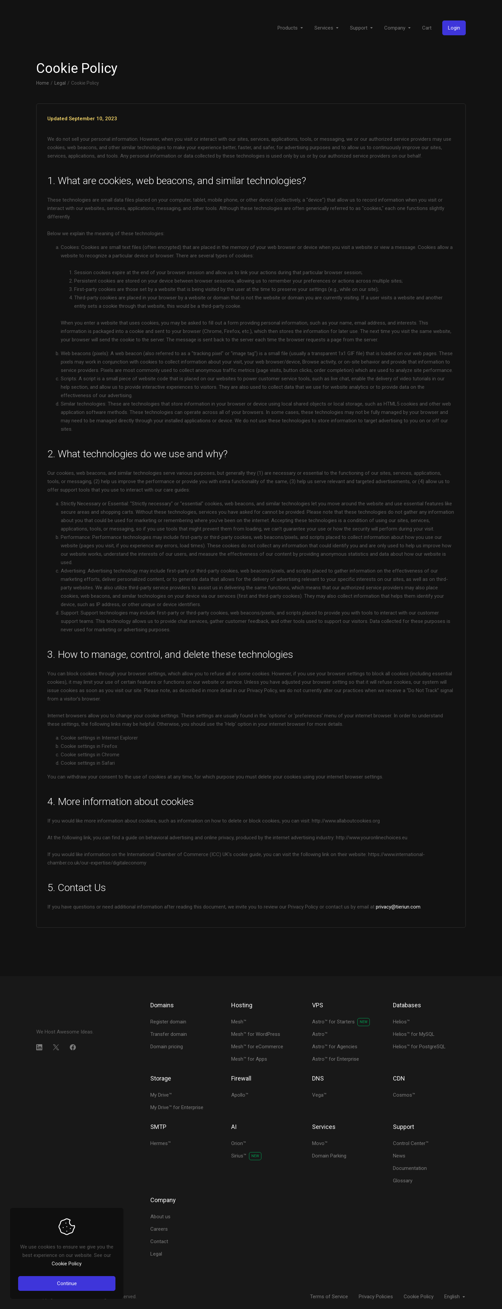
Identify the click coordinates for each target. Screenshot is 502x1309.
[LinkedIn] (39, 1047)
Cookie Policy (66, 1264)
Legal (60, 83)
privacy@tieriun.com (398, 907)
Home (42, 83)
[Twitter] (56, 1047)
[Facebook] (72, 1047)
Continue (67, 1283)
